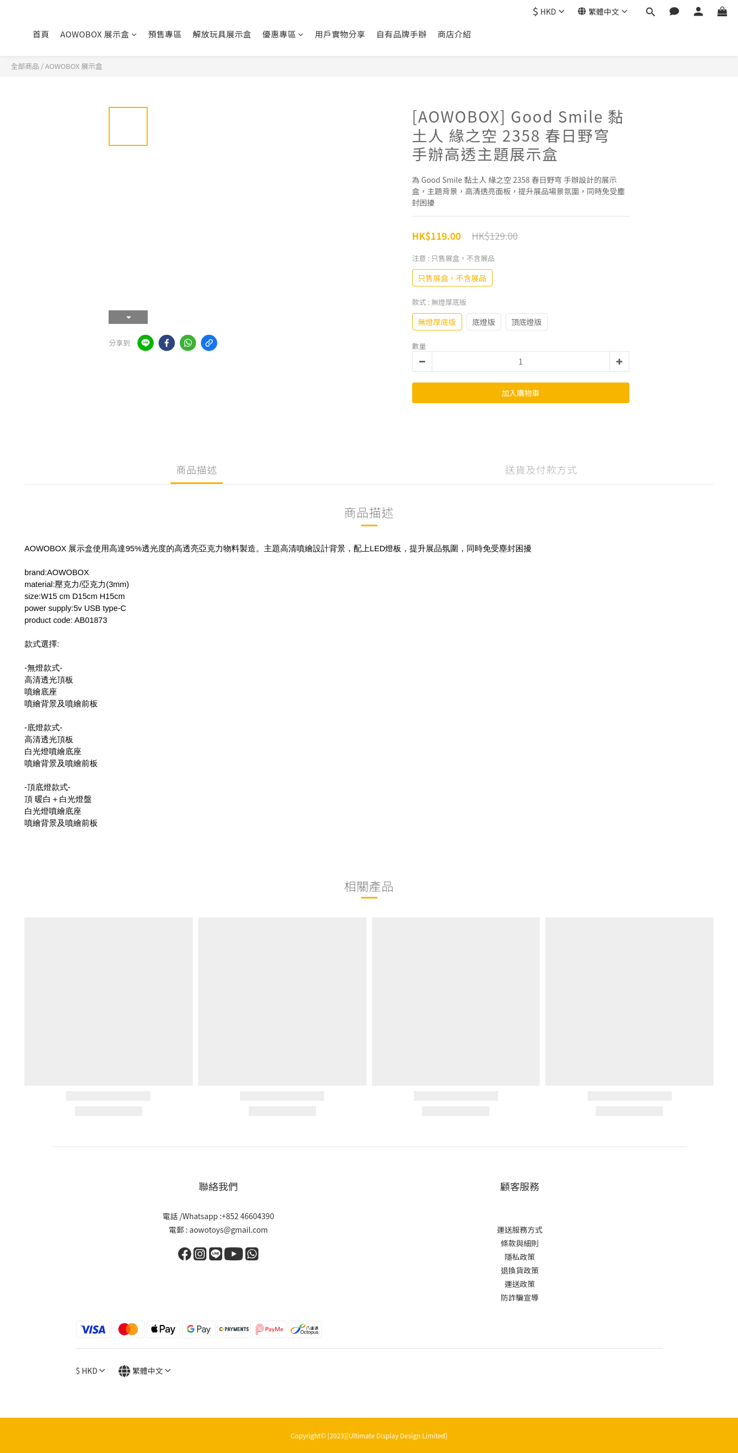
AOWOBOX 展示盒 (98, 34)
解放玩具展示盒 (222, 34)
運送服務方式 (520, 1229)
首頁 (41, 34)
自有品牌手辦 (401, 34)
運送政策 (519, 1283)
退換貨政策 (520, 1270)
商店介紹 (454, 34)
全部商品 (25, 66)
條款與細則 (520, 1243)
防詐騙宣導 (520, 1297)
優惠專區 (283, 34)
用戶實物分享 (340, 34)
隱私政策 (519, 1256)
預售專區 (165, 34)
